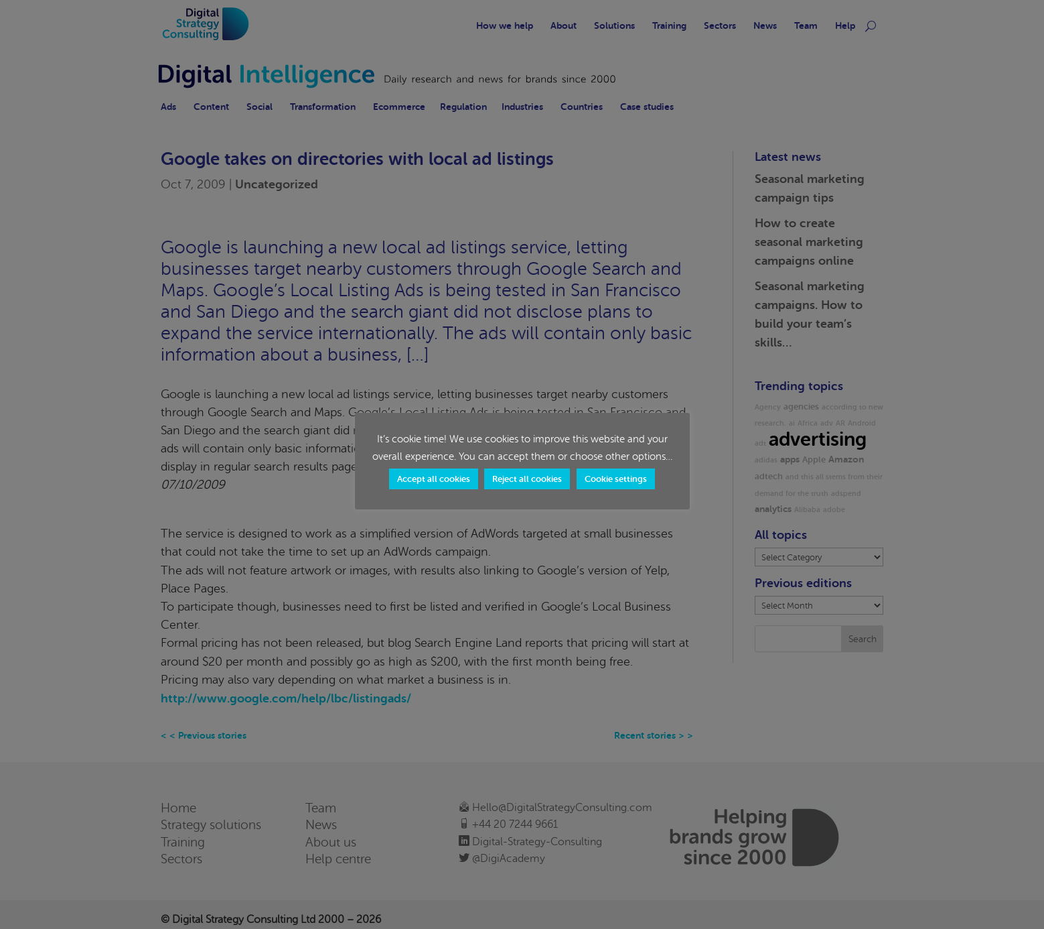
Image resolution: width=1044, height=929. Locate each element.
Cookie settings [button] (616, 479)
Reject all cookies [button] (527, 479)
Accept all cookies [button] (433, 479)
